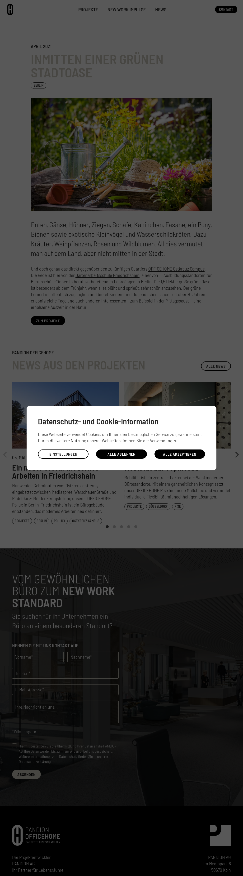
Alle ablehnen (121, 454)
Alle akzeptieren (179, 454)
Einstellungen (63, 454)
